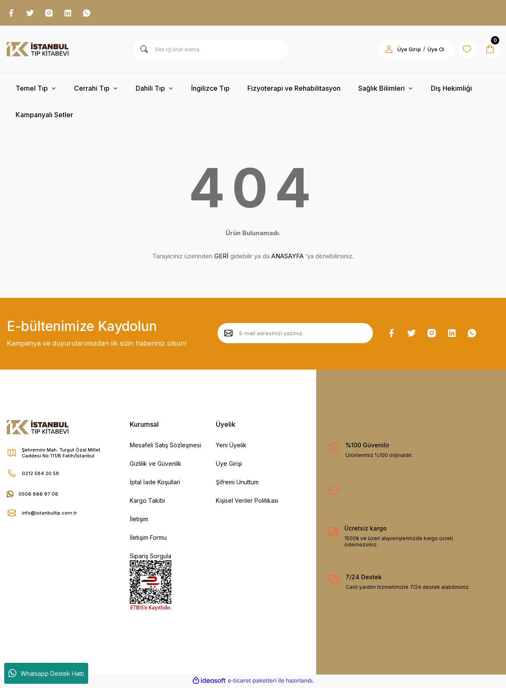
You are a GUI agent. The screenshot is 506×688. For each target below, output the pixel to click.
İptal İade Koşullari (155, 483)
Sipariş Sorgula (150, 557)
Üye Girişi (229, 464)
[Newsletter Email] (295, 334)
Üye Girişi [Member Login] (403, 50)
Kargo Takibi (147, 501)
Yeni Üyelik (231, 446)
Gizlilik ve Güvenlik (155, 464)
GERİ (221, 257)
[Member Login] (383, 50)
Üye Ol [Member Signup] (430, 50)
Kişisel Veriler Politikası (247, 501)
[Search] (210, 50)
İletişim (139, 520)
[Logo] (37, 50)
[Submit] (228, 334)
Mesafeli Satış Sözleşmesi (165, 446)
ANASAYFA (287, 257)
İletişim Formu (148, 538)
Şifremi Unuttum (237, 483)
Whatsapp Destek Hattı (46, 673)
